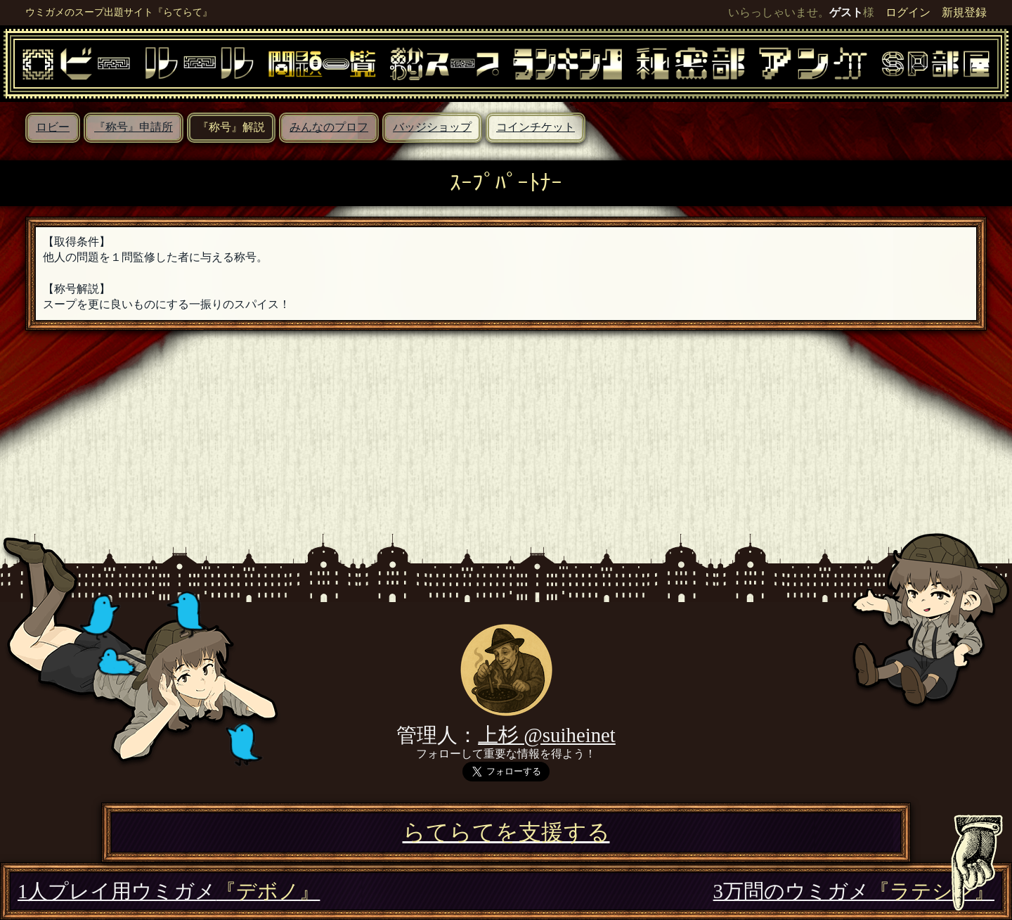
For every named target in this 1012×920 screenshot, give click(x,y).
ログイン (907, 12)
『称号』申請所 (133, 127)
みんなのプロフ (329, 127)
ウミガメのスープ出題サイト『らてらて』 (118, 12)
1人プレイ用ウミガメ (169, 891)
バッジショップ (432, 127)
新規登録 (964, 12)
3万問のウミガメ (853, 891)
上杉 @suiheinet (547, 735)
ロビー (53, 127)
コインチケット (535, 127)
